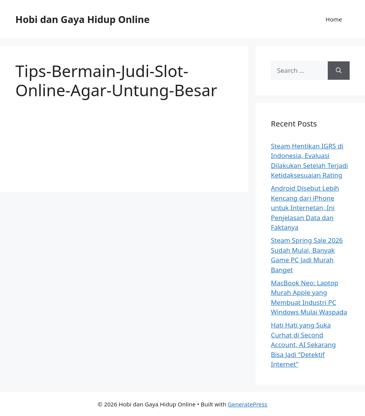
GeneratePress (247, 404)
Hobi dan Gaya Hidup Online (82, 19)
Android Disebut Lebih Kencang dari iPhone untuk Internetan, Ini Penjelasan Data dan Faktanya (305, 208)
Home (333, 19)
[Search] (339, 70)
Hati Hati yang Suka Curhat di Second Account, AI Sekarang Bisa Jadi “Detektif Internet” (303, 344)
